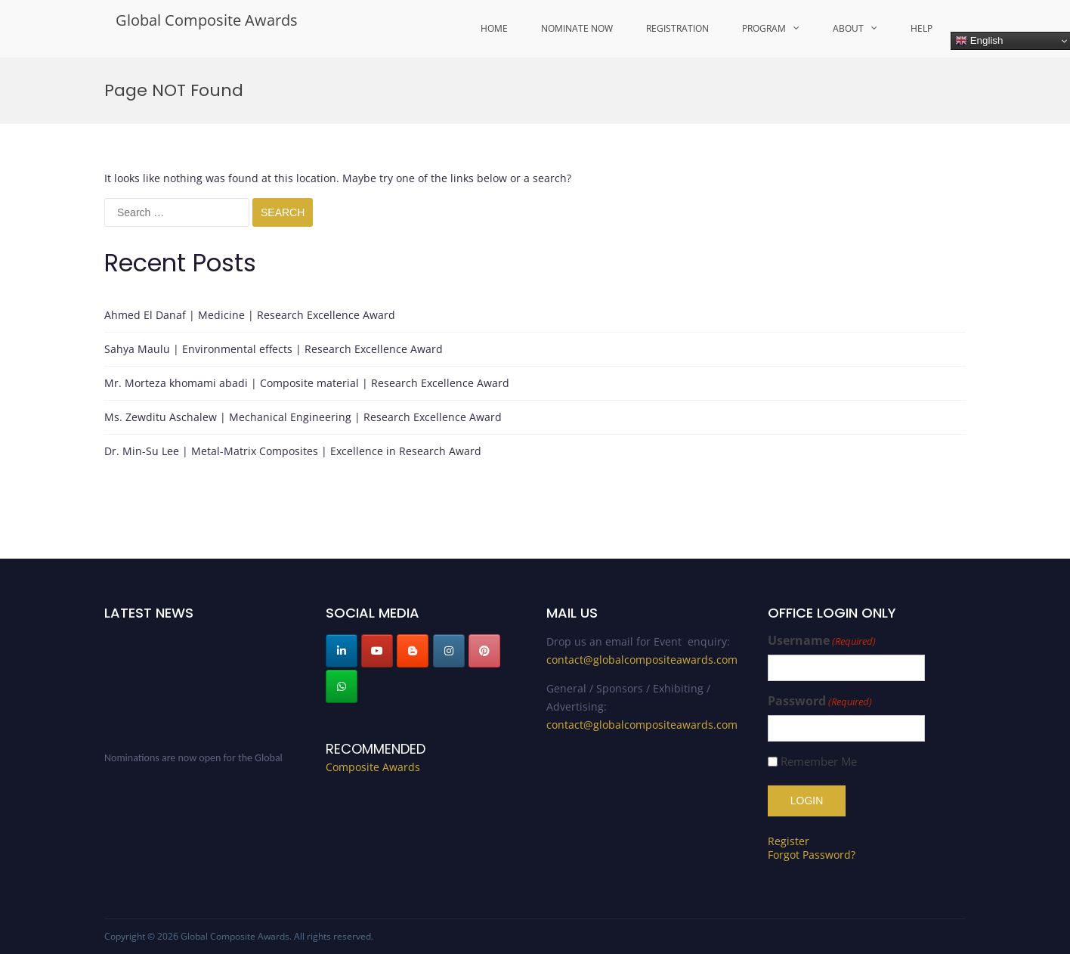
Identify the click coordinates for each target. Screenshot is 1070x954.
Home (494, 28)
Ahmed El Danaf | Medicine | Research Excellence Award (249, 315)
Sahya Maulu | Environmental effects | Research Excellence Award (273, 349)
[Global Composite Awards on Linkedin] (341, 650)
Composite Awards (373, 767)
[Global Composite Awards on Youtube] (377, 650)
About (848, 28)
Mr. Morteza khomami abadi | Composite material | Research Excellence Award (306, 383)
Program (764, 28)
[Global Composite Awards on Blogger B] (412, 650)
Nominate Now (577, 28)
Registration (677, 28)
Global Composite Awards (207, 20)
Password (820, 701)
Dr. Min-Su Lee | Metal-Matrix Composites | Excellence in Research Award (292, 451)
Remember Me (819, 761)
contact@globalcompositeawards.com (642, 659)
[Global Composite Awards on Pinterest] (484, 650)
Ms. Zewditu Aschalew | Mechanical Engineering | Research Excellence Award (303, 417)
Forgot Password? (811, 854)
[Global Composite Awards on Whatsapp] (341, 686)
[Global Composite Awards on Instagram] (449, 650)
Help (921, 28)
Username (822, 641)
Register (788, 841)
